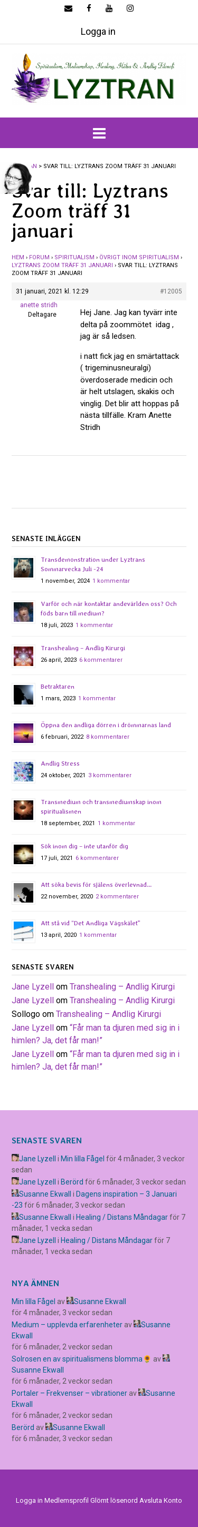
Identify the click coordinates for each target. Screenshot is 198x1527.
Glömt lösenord (114, 1500)
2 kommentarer (117, 896)
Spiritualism (74, 257)
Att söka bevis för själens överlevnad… (96, 884)
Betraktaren (57, 686)
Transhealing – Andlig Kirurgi (83, 648)
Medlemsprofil (66, 1500)
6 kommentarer (100, 660)
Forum (39, 257)
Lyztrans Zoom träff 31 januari (62, 265)
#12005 (171, 291)
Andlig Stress (60, 763)
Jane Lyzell (33, 987)
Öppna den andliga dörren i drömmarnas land (106, 725)
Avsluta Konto (160, 1500)
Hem (18, 257)
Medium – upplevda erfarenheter (67, 1324)
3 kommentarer (109, 775)
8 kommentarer (107, 736)
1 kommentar (111, 580)
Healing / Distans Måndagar (122, 1217)
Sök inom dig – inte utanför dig (84, 846)
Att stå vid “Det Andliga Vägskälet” (90, 923)
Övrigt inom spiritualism (139, 257)
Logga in (98, 31)
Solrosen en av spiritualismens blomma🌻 (82, 1359)
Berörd (72, 1182)
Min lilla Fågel (83, 1158)
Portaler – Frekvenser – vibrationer (69, 1393)
